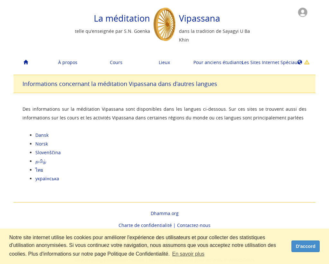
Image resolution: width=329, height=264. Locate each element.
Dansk (42, 135)
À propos (67, 62)
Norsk (41, 144)
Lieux (164, 62)
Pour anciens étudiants (215, 62)
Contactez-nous (193, 225)
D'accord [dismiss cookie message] (306, 246)
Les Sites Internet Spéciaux (263, 62)
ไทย (39, 170)
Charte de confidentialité (145, 225)
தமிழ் (40, 161)
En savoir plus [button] (188, 254)
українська (47, 178)
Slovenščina (48, 152)
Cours (116, 62)
